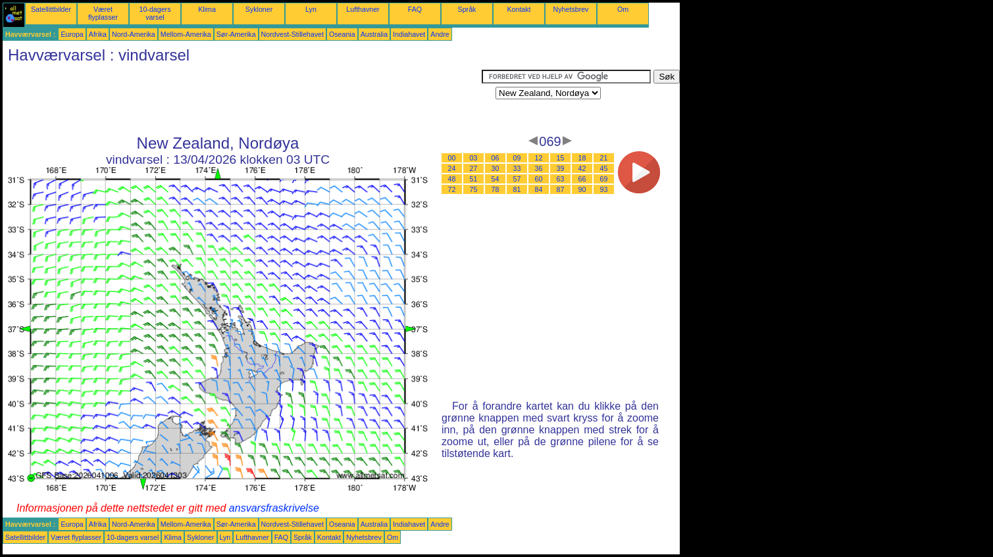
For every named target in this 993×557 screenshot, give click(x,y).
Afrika (98, 34)
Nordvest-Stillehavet (292, 34)
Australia (374, 34)
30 (495, 168)
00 (452, 158)
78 (495, 189)
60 (539, 179)
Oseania (342, 34)
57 (517, 179)
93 (604, 189)
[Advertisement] (242, 99)
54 (495, 179)
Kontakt (518, 9)
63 (561, 179)
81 (517, 189)
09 (517, 158)
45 (604, 168)
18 (582, 158)
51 (474, 179)
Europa (72, 34)
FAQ (415, 9)
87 (561, 189)
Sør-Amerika (236, 34)
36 (539, 168)
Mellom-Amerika (186, 34)
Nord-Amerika (133, 34)
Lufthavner (362, 9)
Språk (467, 9)
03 (474, 158)
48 (452, 179)
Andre (439, 34)
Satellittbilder (51, 9)
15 (561, 158)
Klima (207, 9)
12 (539, 158)
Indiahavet (409, 34)
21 (604, 158)
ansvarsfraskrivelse (274, 508)
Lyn (311, 9)
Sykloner (258, 9)
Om (622, 9)
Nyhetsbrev (571, 9)
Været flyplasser (103, 13)
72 (452, 189)
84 (539, 189)
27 (474, 168)
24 (452, 168)
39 (561, 168)
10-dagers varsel (155, 13)
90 (582, 189)
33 (517, 168)
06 (495, 158)
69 (604, 179)
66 (582, 179)
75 (474, 189)
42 (582, 168)
